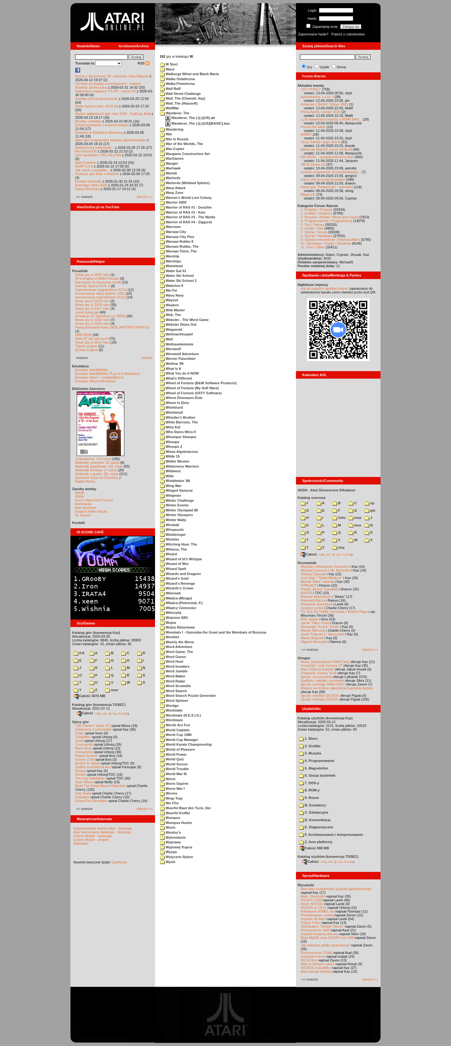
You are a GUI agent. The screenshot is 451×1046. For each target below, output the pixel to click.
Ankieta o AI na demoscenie (96, 99)
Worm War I (172, 788)
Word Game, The (176, 652)
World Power (173, 754)
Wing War (170, 486)
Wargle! (169, 163)
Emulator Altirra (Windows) (95, 381)
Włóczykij (170, 612)
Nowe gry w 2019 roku (92, 305)
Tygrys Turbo (311, 922)
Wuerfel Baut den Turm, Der (185, 808)
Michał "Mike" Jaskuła (317, 581)
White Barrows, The (179, 422)
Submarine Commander (93, 729)
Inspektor (82, 797)
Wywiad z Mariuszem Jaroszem (325, 566)
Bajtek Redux (85, 481)
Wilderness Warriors (179, 466)
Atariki (80, 493)
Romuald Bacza (313, 600)
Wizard (168, 554)
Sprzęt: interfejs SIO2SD (319, 699)
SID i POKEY (311, 89)
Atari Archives (85, 508)
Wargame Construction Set (185, 154)
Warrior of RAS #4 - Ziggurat (186, 222)
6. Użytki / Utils (312, 228)
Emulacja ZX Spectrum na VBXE (100, 316)
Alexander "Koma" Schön (320, 627)
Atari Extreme (85, 162)
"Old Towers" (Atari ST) (93, 726)
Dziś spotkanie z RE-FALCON (98, 155)
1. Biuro (308, 738)
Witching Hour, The (178, 544)
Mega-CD (308, 194)
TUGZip (123, 713)
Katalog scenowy (312, 498)
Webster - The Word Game (184, 320)
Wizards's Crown (176, 588)
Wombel (169, 637)
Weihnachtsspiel (176, 334)
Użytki (324, 67)
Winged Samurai (176, 490)
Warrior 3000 (173, 202)
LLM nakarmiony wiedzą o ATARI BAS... (331, 119)
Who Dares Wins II (178, 432)
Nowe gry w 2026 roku (92, 275)
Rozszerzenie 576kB (316, 953)
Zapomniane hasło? (313, 34)
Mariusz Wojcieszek (316, 596)
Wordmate (171, 710)
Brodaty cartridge (88, 121)
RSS (143, 63)
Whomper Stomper (178, 437)
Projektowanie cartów (317, 915)
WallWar (169, 108)
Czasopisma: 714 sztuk (93, 459)
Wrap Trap (171, 798)
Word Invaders (174, 666)
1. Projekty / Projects (316, 209)
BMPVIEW (83, 335)
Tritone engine (86, 346)
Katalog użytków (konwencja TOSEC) (328, 856)
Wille (167, 476)
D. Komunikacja (315, 820)
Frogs (79, 733)
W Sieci (169, 64)
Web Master (172, 310)
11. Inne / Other (312, 247)
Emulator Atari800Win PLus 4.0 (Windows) (107, 373)
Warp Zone (171, 192)
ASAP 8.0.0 (84, 166)
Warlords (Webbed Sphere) (185, 183)
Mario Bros (83, 748)
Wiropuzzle (172, 529)
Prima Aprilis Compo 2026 (320, 112)
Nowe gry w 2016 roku (92, 320)
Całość (85, 713)
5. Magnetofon (313, 768)
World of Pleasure (177, 749)
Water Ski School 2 (178, 280)
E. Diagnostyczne (316, 827)
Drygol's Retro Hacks (91, 511)
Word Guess (173, 657)
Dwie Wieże (84, 782)
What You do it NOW (179, 373)
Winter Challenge (177, 500)
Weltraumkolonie (176, 344)
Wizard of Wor (174, 564)
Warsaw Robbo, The (179, 246)
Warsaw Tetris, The (178, 251)
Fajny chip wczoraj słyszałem (323, 179)
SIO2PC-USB (311, 900)
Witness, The (173, 549)
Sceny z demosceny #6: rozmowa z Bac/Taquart (112, 76)
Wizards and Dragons (180, 574)
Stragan (304, 658)
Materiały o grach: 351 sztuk (96, 474)
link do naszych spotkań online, (324, 288)
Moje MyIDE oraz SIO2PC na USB (327, 938)
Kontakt (78, 523)
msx (355, 525)
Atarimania (83, 504)
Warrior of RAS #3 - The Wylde (187, 217)
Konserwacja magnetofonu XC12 (100, 297)
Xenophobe (84, 752)
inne (111, 690)
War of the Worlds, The (181, 144)
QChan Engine (86, 350)
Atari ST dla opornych (91, 338)
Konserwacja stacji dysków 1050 (100, 293)
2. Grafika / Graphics (316, 213)
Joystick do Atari (313, 919)
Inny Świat (83, 793)
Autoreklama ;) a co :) (317, 97)
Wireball (169, 525)
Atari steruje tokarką (316, 971)
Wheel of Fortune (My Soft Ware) (189, 388)
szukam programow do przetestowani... (330, 172)
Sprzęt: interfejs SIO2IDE (320, 695)
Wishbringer (173, 534)
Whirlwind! (171, 412)
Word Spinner (174, 700)
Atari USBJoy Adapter (317, 669)
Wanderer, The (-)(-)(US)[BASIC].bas (197, 123)
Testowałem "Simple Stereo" (322, 926)
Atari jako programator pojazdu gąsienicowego (110, 140)
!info (338, 518)
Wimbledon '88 (175, 481)
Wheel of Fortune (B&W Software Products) (198, 383)
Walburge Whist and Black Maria (189, 74)
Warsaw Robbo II (176, 241)
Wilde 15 (170, 456)
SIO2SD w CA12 (313, 907)
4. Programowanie (316, 761)
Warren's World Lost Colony (186, 197)
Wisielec (169, 539)
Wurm (167, 827)
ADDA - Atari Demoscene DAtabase (326, 490)
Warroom (170, 227)
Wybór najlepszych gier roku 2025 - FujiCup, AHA (113, 114)
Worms (168, 793)
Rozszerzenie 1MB (315, 930)
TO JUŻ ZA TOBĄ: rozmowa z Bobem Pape (334, 612)
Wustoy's (170, 832)
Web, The (170, 315)
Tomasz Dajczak (313, 574)
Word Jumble (174, 671)
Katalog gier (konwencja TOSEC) (99, 705)
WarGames (172, 158)
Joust (79, 741)
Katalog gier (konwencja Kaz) (96, 632)
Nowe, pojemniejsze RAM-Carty (325, 662)
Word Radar (172, 681)
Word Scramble (175, 686)
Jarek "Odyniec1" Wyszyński (322, 634)
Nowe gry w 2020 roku (92, 301)
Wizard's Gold (174, 578)
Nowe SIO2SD (312, 904)
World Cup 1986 (176, 735)
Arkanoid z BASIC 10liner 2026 (324, 104)
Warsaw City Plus (177, 237)
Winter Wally (173, 520)
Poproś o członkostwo (348, 34)
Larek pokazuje (87, 312)
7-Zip (113, 713)
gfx (370, 510)
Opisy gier (80, 722)
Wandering (171, 129)
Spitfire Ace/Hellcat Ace (93, 767)
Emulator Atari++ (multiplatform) (99, 377)
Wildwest (170, 471)
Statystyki (80, 843)
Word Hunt (171, 661)
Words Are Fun (175, 725)
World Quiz (172, 759)
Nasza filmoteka (87, 189)
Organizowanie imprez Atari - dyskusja (102, 828)
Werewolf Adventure (179, 354)
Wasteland (171, 266)
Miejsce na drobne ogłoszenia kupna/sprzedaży (337, 688)
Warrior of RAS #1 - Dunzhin (186, 207)
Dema (341, 67)
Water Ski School (177, 275)
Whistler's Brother (177, 417)
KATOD (306, 593)
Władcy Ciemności (178, 608)
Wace (167, 69)
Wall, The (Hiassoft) (179, 103)
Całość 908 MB (314, 848)
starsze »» (145, 197)
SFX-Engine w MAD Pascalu (97, 278)
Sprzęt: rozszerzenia (316, 677)
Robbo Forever (86, 756)
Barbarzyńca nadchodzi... (94, 147)
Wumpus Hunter (176, 823)
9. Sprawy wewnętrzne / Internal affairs (330, 239)
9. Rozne (309, 798)
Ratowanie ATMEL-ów (317, 911)
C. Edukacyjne (313, 812)
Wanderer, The (174, 113)
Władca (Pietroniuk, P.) (181, 603)
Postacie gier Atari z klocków (97, 174)
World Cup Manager (179, 740)
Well (166, 339)
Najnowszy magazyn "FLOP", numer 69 (105, 91)
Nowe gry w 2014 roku (92, 342)
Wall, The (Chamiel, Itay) (182, 98)
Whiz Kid (170, 427)
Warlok (168, 173)
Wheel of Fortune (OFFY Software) (191, 393)
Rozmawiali (307, 563)
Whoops (169, 442)
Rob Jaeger (310, 619)
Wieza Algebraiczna (179, 451)
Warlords (170, 178)
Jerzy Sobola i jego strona (320, 142)
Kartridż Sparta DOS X (92, 286)
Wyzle (167, 862)
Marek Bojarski (312, 638)
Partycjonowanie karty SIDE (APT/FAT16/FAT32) (112, 327)
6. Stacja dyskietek (317, 775)
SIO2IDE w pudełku (316, 968)
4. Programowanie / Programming (326, 221)
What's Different (176, 378)
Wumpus (170, 818)
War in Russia (174, 139)
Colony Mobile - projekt (91, 839)
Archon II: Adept (88, 763)
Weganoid (171, 329)
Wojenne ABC (174, 617)
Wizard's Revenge (177, 583)
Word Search (173, 691)
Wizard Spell (173, 569)
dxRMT (306, 134)
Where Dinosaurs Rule (181, 398)
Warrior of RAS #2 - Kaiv (182, 212)
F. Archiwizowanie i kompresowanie (331, 834)
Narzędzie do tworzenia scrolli (98, 282)
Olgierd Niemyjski (314, 642)
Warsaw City (173, 232)
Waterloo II (171, 285)
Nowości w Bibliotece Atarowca (99, 132)
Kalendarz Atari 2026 (91, 185)
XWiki (79, 496)
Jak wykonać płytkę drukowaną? (325, 945)
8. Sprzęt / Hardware (316, 236)
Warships (170, 261)
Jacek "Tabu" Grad (315, 623)
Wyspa (80, 771)
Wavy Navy (172, 295)
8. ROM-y (309, 790)
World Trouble (174, 769)
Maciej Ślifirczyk (313, 630)
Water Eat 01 (173, 271)
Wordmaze (171, 720)
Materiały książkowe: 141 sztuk (99, 466)
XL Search (83, 515)
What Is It (170, 368)
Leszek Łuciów (312, 608)
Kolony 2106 (84, 759)
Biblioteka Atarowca (88, 389)
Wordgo (169, 705)
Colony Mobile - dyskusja (92, 836)
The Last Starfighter (90, 778)
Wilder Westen (174, 461)
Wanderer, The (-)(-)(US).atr (190, 118)
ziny (338, 547)
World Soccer (174, 764)
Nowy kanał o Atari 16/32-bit (96, 106)
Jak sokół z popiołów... (92, 170)
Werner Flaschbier (178, 358)
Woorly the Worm (177, 642)
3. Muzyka (310, 753)
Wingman (170, 495)
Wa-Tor (168, 290)
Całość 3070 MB (90, 696)
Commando (84, 744)
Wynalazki (306, 885)
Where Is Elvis (174, 403)
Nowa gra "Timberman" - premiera (327, 187)
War (166, 134)
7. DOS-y (309, 783)
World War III (173, 774)
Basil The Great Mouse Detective (100, 786)
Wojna (168, 622)
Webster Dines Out (178, 324)
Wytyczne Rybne (176, 857)
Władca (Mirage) (176, 598)
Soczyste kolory (313, 956)
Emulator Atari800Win (91, 370)
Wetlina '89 (172, 363)
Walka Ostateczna (177, 79)
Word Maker (172, 676)
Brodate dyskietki (88, 181)
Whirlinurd (171, 407)
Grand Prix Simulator (91, 801)
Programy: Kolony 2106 (319, 673)
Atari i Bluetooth (313, 896)
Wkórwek (170, 593)
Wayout (169, 300)
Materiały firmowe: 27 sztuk (96, 470)
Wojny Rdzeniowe (177, 627)
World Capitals (175, 730)
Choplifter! (83, 737)
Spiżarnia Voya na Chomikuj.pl (98, 477)
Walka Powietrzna (177, 83)
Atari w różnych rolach (317, 964)
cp (369, 503)
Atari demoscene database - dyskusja (102, 832)
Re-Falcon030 (86, 151)
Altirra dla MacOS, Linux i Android (326, 149)
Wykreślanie (173, 837)
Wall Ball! (170, 89)
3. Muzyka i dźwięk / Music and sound (330, 217)
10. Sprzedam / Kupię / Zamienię (326, 243)
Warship (169, 256)
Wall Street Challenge (180, 94)
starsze (147, 358)
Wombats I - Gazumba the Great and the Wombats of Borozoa (213, 632)
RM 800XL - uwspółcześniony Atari (327, 157)
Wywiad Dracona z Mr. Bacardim (325, 570)
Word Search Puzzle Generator (188, 695)
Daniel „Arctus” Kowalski (319, 589)
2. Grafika (309, 746)
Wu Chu (169, 803)
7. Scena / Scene (314, 232)
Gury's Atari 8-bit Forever (94, 500)
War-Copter (172, 149)
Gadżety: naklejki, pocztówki (322, 680)
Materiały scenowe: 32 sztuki (97, 462)
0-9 (79, 653)
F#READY (309, 585)
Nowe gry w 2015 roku (92, 323)
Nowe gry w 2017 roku (92, 308)
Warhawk (170, 168)
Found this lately (313, 127)
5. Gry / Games (312, 224)
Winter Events (174, 505)
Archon (80, 774)
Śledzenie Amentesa (316, 604)
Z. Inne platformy (316, 842)
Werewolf (170, 349)
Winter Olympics (176, 515)
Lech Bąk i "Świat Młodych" (321, 578)
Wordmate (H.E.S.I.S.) (180, 715)
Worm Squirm (174, 783)
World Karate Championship (186, 744)
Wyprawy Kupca (176, 847)
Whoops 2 (171, 446)
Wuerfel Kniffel (175, 813)
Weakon (169, 305)
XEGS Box (309, 960)
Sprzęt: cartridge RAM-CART (323, 684)
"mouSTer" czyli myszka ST (322, 665)
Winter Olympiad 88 (179, 510)
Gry (309, 67)
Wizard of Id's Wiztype (181, 559)
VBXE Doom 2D (313, 164)
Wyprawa (170, 842)
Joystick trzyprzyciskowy (319, 934)
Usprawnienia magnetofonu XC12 (101, 290)
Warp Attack (172, 188)
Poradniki (80, 271)
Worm (167, 779)
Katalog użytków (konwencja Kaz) (325, 718)
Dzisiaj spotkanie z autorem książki (102, 125)
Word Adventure (176, 647)
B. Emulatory (312, 805)
